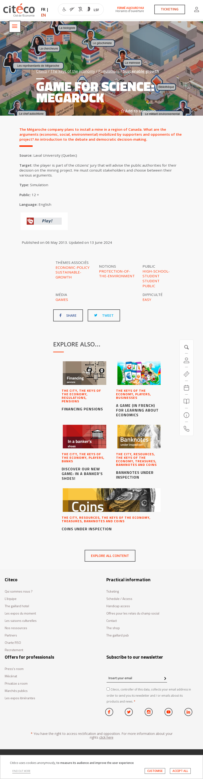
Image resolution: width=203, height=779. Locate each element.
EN (43, 15)
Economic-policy (73, 267)
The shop (113, 628)
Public (149, 285)
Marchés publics (16, 691)
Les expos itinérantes (20, 698)
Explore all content (110, 555)
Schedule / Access (119, 599)
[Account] (186, 360)
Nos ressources (16, 628)
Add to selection (138, 111)
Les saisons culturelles (21, 621)
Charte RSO (13, 642)
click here (106, 737)
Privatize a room (16, 683)
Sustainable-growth (68, 274)
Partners (11, 635)
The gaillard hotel (17, 606)
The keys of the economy (72, 71)
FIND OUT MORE (21, 771)
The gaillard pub (117, 635)
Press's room (14, 669)
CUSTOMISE (155, 771)
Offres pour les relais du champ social (132, 613)
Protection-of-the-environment (117, 273)
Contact (111, 621)
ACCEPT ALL (180, 771)
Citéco (41, 71)
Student (151, 280)
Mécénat (11, 676)
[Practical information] (186, 415)
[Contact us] (186, 429)
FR (43, 9)
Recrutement (14, 650)
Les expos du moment (20, 613)
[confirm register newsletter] (165, 678)
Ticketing (112, 591)
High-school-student (156, 273)
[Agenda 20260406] (186, 388)
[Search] (186, 401)
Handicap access (118, 606)
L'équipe (11, 599)
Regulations (109, 71)
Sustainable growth (141, 71)
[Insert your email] (137, 677)
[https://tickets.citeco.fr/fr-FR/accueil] (186, 374)
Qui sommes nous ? (19, 591)
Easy (147, 299)
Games (62, 299)
